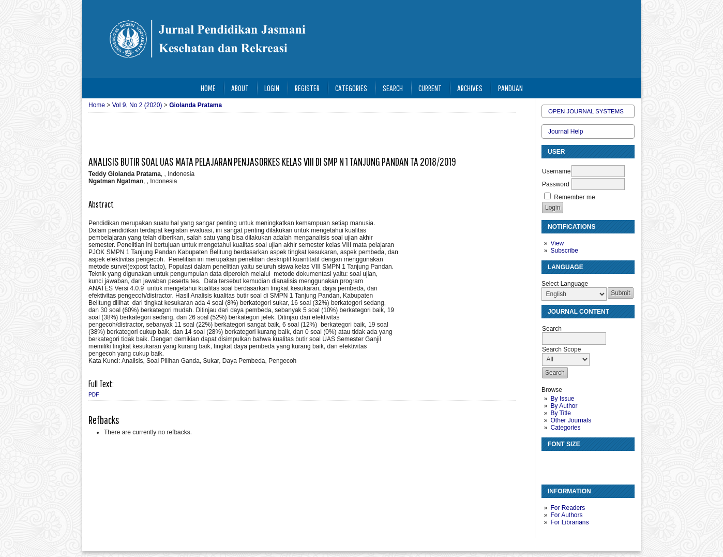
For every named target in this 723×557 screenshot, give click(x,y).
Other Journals (570, 420)
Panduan (510, 88)
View (557, 243)
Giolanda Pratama (195, 105)
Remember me (574, 197)
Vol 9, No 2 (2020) (137, 105)
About (240, 88)
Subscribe (564, 250)
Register (307, 88)
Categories (565, 427)
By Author (563, 405)
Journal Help (565, 131)
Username (556, 171)
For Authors (566, 515)
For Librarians (569, 522)
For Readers (567, 507)
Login (271, 88)
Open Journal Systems (586, 111)
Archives (470, 88)
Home (208, 88)
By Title (560, 413)
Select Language (564, 283)
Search (393, 88)
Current (430, 88)
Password (555, 184)
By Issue (562, 398)
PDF (93, 395)
